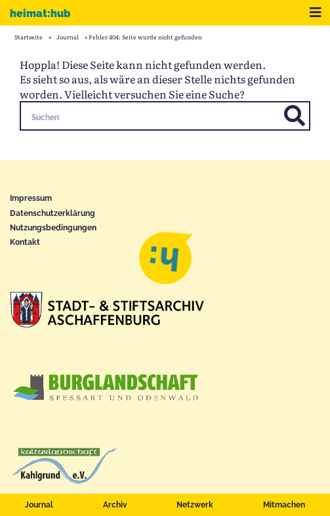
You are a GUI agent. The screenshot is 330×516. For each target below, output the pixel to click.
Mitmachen (284, 504)
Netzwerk (194, 504)
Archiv (115, 504)
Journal (39, 504)
